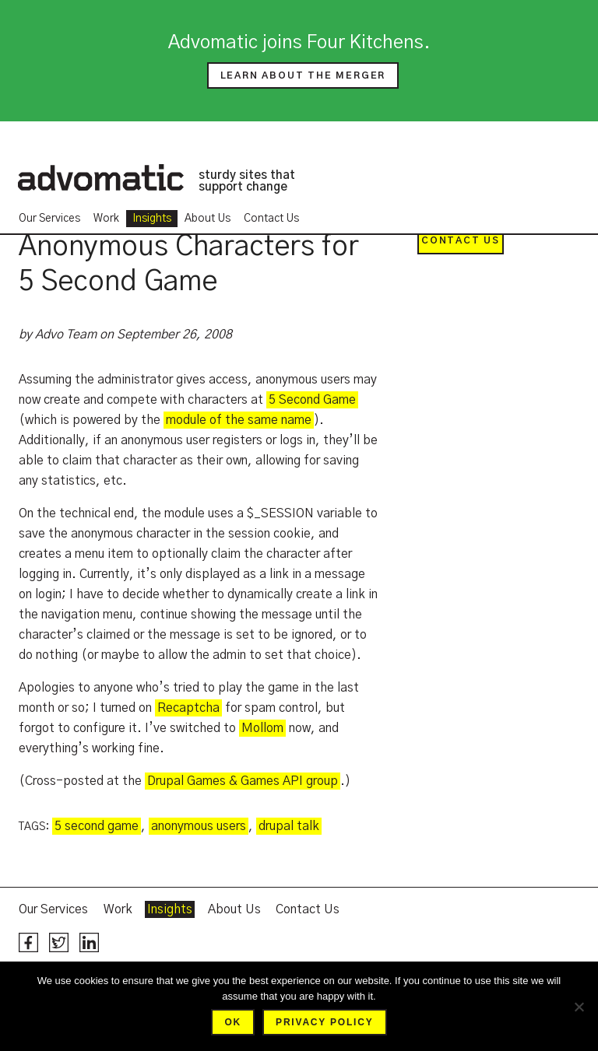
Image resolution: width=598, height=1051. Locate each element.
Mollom (262, 728)
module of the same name (238, 420)
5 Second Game (312, 400)
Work (106, 218)
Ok (232, 1022)
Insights (151, 218)
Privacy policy (324, 1022)
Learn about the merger (303, 75)
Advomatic (100, 177)
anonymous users (198, 826)
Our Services (49, 218)
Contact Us (271, 218)
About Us (207, 218)
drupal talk (289, 826)
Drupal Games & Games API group (242, 781)
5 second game (97, 826)
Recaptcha (188, 708)
